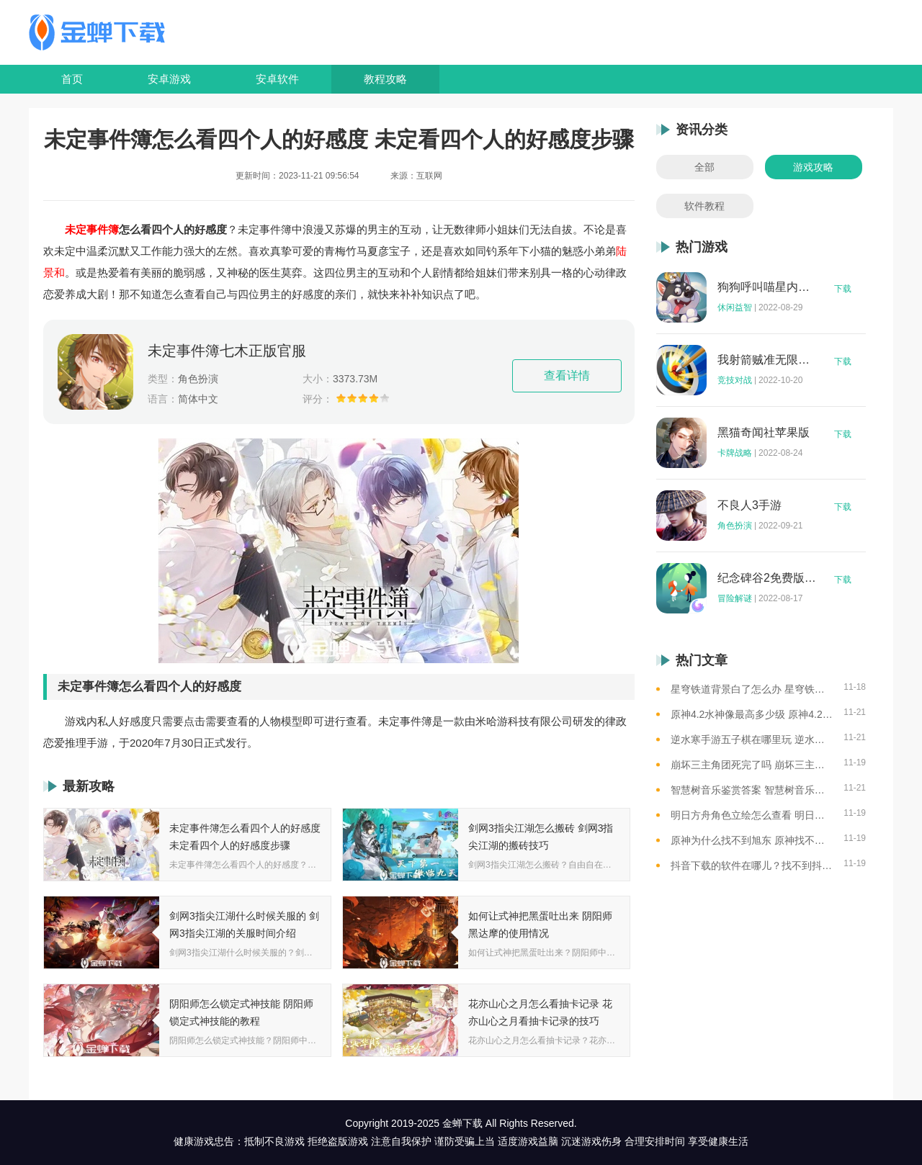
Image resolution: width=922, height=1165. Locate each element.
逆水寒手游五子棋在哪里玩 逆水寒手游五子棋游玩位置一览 (752, 739)
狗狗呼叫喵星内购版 (767, 287)
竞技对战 (734, 380)
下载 (842, 289)
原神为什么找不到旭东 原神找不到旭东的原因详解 (752, 840)
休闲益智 (734, 307)
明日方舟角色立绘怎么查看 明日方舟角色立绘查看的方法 (752, 815)
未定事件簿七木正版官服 (227, 351)
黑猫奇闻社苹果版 (763, 432)
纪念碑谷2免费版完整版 (767, 578)
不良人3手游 (749, 505)
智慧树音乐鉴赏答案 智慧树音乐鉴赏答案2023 (752, 790)
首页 (72, 79)
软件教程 (704, 206)
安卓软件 (277, 79)
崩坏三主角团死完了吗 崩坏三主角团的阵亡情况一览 (752, 764)
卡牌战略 (734, 453)
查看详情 (567, 375)
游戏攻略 (813, 167)
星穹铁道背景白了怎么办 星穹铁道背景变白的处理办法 (752, 689)
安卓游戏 (169, 79)
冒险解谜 (734, 598)
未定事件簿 (92, 229)
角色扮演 (734, 526)
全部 (704, 167)
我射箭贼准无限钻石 (767, 360)
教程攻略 (385, 79)
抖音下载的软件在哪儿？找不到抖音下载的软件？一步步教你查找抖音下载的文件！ (752, 865)
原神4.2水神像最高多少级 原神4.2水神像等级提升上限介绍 (752, 714)
